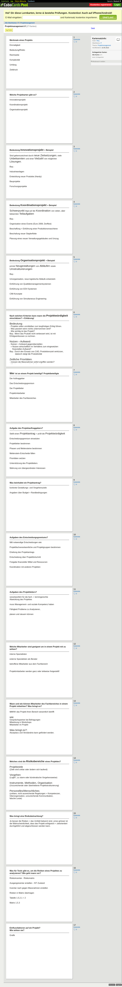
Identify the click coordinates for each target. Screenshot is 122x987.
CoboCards (5, 1)
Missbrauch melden (98, 61)
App (11, 1)
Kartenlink (77, 39)
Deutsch (117, 1)
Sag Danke (9, 30)
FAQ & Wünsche (20, 1)
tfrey (98, 41)
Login (117, 5)
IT (18, 23)
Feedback (31, 1)
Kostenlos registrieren (100, 5)
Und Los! (108, 17)
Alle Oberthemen (11, 23)
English (118, 985)
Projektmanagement (28, 23)
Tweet (93, 28)
